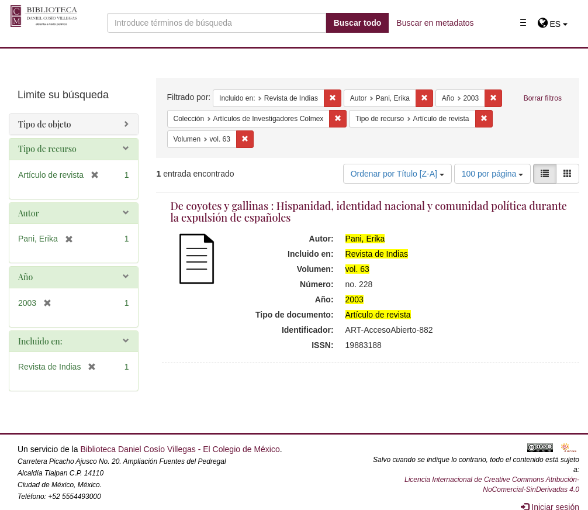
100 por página (492, 173)
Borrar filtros (543, 98)
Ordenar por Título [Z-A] (397, 173)
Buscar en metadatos (434, 22)
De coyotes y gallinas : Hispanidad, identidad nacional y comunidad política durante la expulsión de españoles (369, 212)
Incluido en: (40, 341)
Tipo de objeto (44, 124)
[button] (552, 24)
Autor (28, 213)
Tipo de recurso (47, 148)
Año (25, 276)
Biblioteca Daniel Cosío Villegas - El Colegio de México (179, 449)
